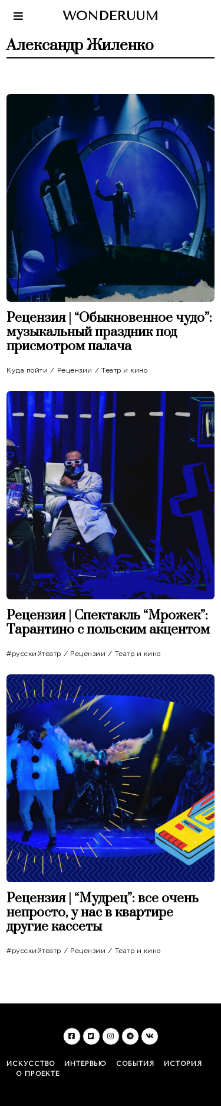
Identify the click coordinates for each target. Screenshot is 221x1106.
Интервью (85, 1064)
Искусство (30, 1064)
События (135, 1064)
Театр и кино (124, 370)
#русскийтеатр (33, 654)
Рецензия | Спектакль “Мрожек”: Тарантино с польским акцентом (108, 622)
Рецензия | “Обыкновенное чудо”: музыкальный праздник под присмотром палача (109, 332)
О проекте (38, 1074)
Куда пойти (27, 370)
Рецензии (75, 370)
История (183, 1064)
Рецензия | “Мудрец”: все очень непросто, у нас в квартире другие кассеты (102, 912)
